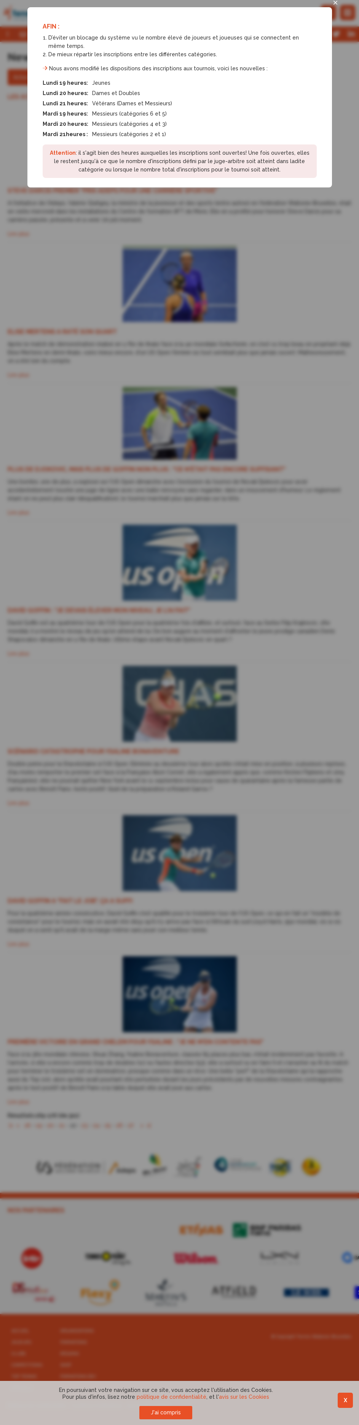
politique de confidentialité (171, 1397)
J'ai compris (166, 1412)
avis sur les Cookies (244, 1397)
